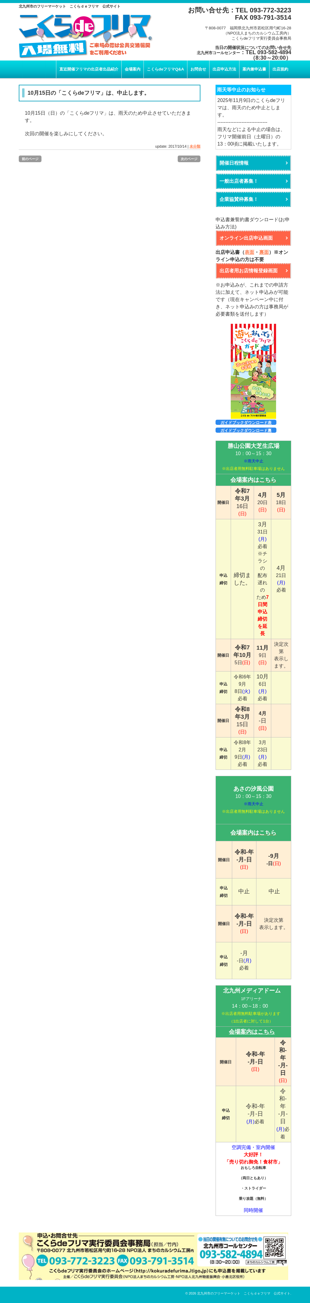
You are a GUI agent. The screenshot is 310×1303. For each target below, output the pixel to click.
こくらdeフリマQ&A (165, 69)
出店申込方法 (224, 69)
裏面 (264, 252)
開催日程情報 (234, 163)
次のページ (189, 159)
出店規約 (280, 69)
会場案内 (132, 69)
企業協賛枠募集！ (238, 199)
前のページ (30, 159)
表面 (249, 252)
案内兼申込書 (254, 69)
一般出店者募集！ (238, 181)
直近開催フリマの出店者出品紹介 (88, 69)
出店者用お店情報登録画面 (248, 270)
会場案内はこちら (252, 1032)
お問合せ (198, 69)
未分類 (195, 146)
